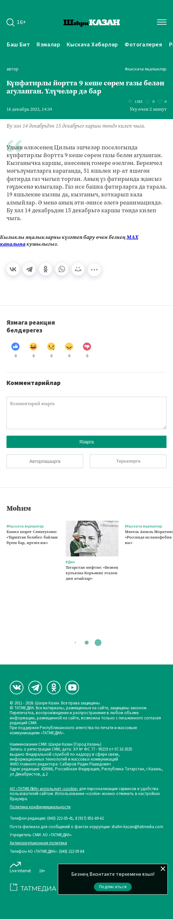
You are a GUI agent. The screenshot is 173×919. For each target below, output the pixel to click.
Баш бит (18, 44)
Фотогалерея (144, 44)
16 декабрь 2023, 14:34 (29, 109)
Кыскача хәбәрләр (92, 44)
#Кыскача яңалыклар (145, 69)
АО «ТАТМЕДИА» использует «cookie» (44, 789)
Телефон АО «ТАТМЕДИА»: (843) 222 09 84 (47, 851)
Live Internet (20, 866)
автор (13, 69)
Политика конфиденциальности (40, 807)
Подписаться (112, 887)
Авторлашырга (44, 461)
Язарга (86, 441)
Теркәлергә (128, 461)
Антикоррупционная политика (38, 843)
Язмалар (48, 44)
